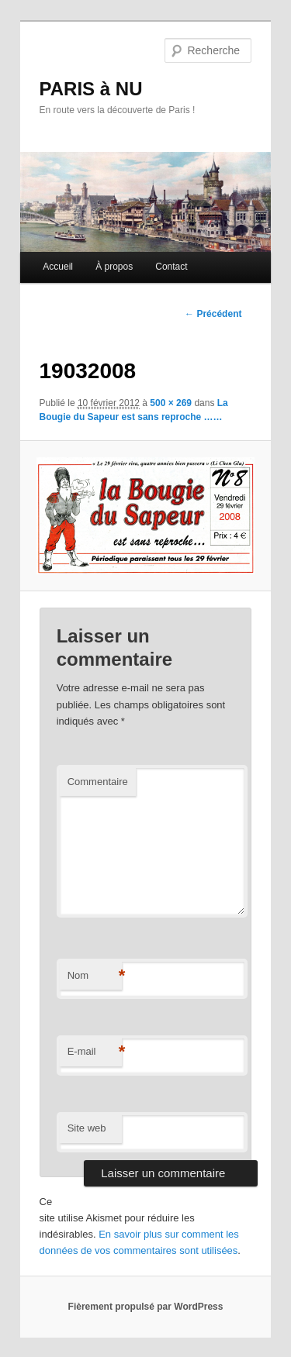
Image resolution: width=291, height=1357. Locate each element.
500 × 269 (171, 403)
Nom (95, 976)
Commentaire (98, 781)
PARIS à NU (91, 88)
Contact (171, 266)
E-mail (95, 1052)
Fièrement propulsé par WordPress (145, 1306)
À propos (114, 266)
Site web (87, 1128)
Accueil (58, 266)
